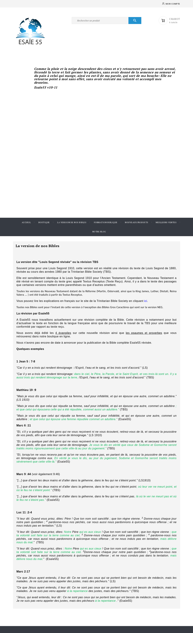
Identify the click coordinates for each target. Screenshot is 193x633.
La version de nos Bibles (71, 222)
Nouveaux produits (136, 222)
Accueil (26, 222)
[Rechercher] (106, 20)
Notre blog (99, 231)
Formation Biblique (105, 222)
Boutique (44, 222)
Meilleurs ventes (166, 222)
